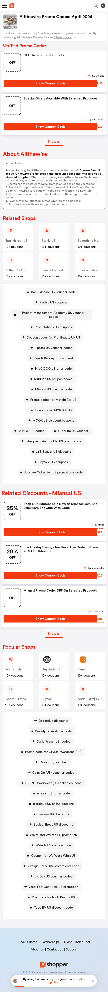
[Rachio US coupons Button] (52, 302)
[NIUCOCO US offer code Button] (52, 364)
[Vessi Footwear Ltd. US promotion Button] (51, 883)
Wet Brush (13, 665)
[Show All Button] (54, 630)
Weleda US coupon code (53, 841)
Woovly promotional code (53, 727)
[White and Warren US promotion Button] (52, 831)
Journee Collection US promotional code (53, 468)
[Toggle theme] (103, 5)
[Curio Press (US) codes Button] (52, 737)
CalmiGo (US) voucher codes (53, 768)
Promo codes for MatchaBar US (53, 395)
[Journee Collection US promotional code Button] (52, 468)
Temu (82, 665)
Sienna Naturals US (55, 270)
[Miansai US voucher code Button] (52, 385)
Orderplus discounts (53, 716)
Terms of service (76, 968)
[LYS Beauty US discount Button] (52, 447)
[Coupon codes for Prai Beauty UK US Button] (51, 333)
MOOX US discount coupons (53, 416)
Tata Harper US (16, 240)
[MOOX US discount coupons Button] (51, 416)
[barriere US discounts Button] (52, 810)
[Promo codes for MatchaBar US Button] (52, 396)
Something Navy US (92, 240)
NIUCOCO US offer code (53, 364)
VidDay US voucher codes (53, 872)
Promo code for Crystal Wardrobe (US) (53, 748)
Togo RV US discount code (53, 903)
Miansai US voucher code (53, 385)
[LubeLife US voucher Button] (72, 427)
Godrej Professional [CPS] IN (26, 695)
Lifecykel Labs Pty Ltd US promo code (53, 437)
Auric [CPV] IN (88, 695)
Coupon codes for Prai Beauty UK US (53, 333)
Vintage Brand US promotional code (53, 862)
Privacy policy (56, 968)
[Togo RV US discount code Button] (52, 903)
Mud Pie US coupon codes (53, 375)
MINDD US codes (31, 427)
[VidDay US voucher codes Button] (52, 872)
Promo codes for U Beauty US (53, 893)
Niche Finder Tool (77, 938)
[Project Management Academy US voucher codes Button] (52, 313)
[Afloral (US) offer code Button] (52, 789)
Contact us (55, 945)
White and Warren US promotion (53, 831)
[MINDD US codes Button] (29, 427)
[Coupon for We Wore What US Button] (52, 851)
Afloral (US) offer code (53, 789)
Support (71, 945)
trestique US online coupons (53, 799)
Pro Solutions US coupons (53, 323)
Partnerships (50, 938)
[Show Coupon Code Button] (50, 83)
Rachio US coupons (53, 302)
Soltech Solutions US (20, 270)
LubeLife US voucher (73, 427)
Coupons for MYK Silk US (53, 406)
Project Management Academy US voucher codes (53, 312)
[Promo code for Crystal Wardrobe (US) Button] (52, 748)
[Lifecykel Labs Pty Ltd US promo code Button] (52, 437)
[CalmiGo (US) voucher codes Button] (51, 768)
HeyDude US (51, 665)
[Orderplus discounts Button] (52, 717)
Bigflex (47, 695)
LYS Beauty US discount (53, 447)
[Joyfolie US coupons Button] (51, 458)
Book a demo (27, 938)
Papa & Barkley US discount (53, 354)
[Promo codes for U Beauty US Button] (52, 893)
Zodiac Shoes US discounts (53, 820)
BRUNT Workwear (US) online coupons (53, 779)
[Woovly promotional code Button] (52, 727)
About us (37, 945)
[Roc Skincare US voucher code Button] (52, 292)
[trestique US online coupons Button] (52, 800)
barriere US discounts (53, 810)
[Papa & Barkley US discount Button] (51, 354)
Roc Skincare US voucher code (53, 292)
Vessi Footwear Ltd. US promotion (53, 882)
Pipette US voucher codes (53, 344)
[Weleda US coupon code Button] (51, 841)
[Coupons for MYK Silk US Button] (52, 406)
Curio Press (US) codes (53, 737)
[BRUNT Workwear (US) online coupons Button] (52, 779)
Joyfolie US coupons (53, 458)
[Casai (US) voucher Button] (51, 758)
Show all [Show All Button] (54, 141)
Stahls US (48, 240)
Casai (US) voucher (53, 758)
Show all (54, 629)
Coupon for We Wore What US (53, 851)
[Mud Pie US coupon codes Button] (52, 375)
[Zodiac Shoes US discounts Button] (51, 820)
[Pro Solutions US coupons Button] (52, 323)
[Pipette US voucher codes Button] (52, 344)
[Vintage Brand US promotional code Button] (51, 862)
